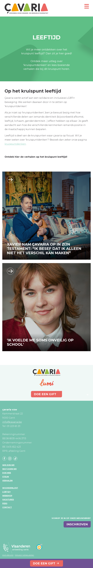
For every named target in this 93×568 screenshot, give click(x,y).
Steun (5, 477)
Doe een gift (44, 563)
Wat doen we (9, 469)
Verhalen (7, 480)
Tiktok (15, 458)
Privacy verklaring (24, 555)
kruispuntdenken (15, 144)
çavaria (26, 8)
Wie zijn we (8, 465)
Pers (4, 503)
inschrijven (77, 524)
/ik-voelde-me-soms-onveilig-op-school (10, 271)
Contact (7, 507)
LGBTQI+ (6, 492)
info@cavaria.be (12, 422)
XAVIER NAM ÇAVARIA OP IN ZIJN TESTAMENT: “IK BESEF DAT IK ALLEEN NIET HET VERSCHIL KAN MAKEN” (44, 248)
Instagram (10, 458)
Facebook (4, 458)
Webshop (7, 496)
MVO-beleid (7, 555)
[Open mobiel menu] (86, 7)
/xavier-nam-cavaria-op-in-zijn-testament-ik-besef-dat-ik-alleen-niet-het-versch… (10, 179)
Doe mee (6, 473)
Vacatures (8, 499)
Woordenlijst (10, 488)
